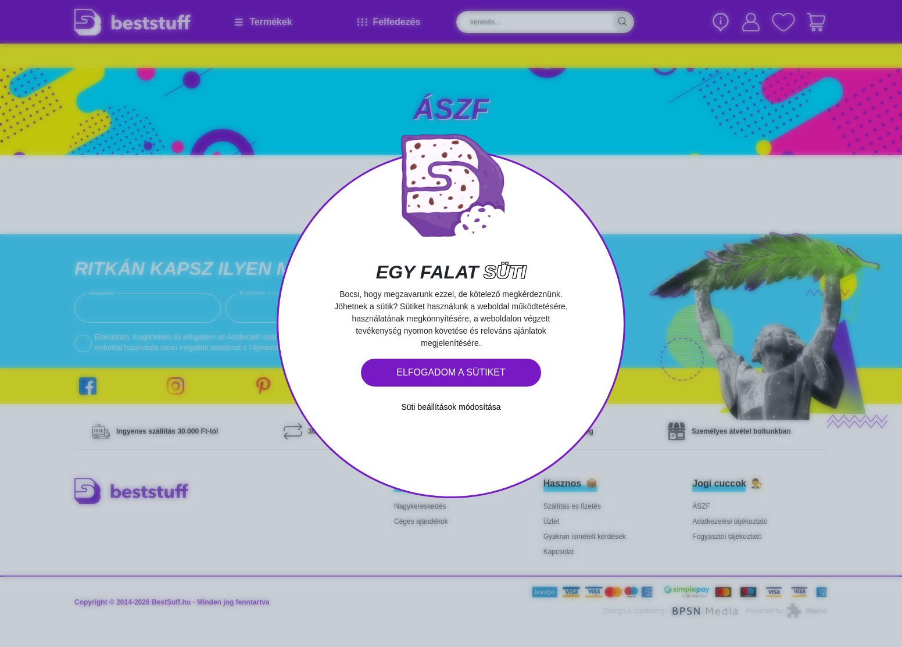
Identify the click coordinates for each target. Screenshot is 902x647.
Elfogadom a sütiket (451, 372)
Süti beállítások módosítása (450, 407)
